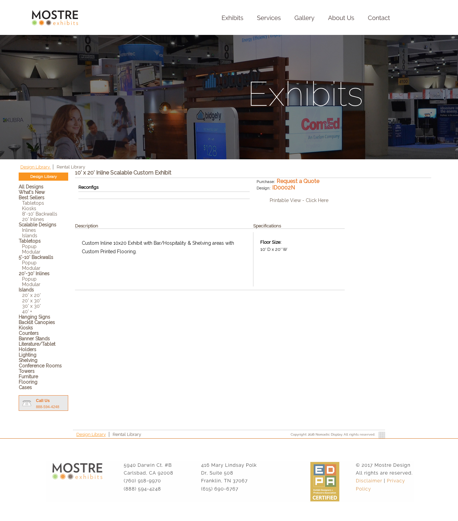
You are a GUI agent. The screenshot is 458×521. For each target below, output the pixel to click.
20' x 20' (31, 295)
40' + (27, 311)
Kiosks (29, 208)
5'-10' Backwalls (36, 257)
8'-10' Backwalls (39, 214)
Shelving (28, 360)
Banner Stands (34, 338)
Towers (27, 371)
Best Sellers (31, 197)
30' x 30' (31, 306)
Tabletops (33, 203)
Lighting (27, 355)
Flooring (28, 382)
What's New (32, 192)
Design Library (35, 166)
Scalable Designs (37, 224)
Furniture (28, 376)
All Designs (31, 186)
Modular (31, 252)
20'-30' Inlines (34, 273)
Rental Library (71, 166)
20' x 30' (31, 300)
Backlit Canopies (37, 322)
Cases (25, 387)
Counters (29, 333)
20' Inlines (33, 219)
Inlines (29, 230)
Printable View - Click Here (299, 200)
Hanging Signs (34, 317)
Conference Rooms (40, 365)
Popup (29, 246)
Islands (29, 235)
